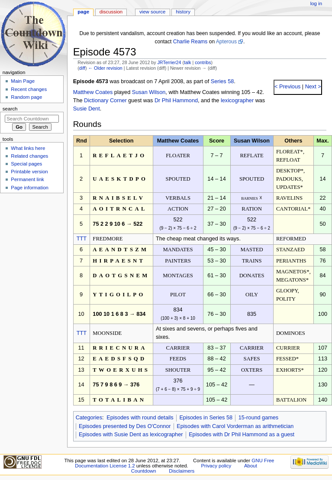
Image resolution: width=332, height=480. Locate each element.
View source (152, 11)
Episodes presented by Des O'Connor (125, 426)
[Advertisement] (31, 261)
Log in (316, 3)
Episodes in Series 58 (205, 418)
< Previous (287, 87)
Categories (89, 418)
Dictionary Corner (105, 100)
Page (83, 11)
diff (82, 68)
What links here (28, 148)
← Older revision (105, 68)
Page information (29, 187)
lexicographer (237, 100)
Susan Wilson (149, 92)
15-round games (258, 418)
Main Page (23, 81)
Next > (312, 87)
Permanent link (27, 179)
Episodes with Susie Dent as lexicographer (131, 434)
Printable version (29, 171)
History (183, 11)
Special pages (26, 163)
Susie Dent (86, 109)
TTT (82, 239)
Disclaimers (181, 471)
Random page (26, 97)
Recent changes (29, 89)
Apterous (226, 42)
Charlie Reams (190, 42)
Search (10, 108)
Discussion (111, 11)
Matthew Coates (93, 92)
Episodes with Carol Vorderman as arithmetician (235, 426)
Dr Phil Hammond (176, 100)
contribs (203, 62)
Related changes (29, 156)
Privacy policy (216, 465)
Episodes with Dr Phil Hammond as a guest (241, 434)
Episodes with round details (139, 418)
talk (187, 62)
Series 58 (222, 81)
